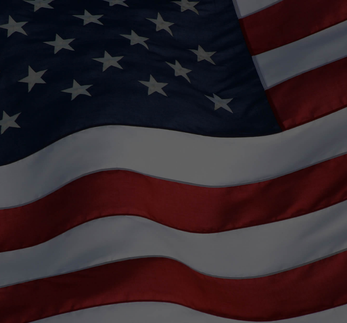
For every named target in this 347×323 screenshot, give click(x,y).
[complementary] (320, 296)
